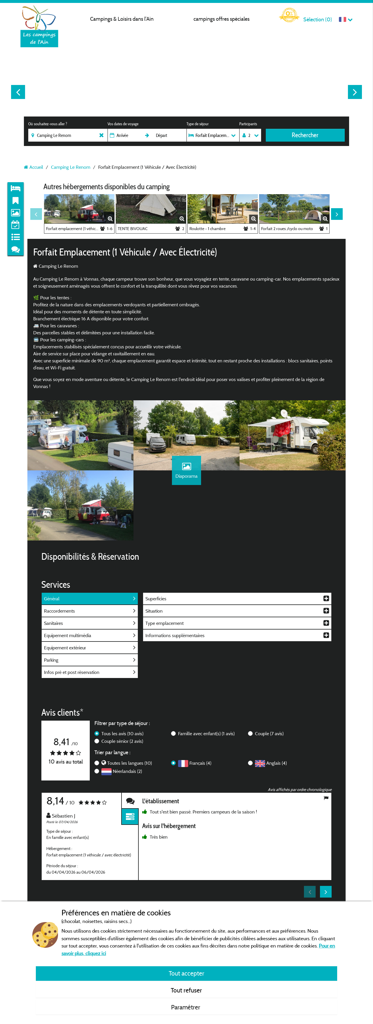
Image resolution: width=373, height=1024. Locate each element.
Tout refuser (186, 990)
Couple (269, 733)
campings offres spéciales (221, 18)
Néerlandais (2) (127, 771)
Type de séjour (197, 123)
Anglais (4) (276, 763)
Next (355, 92)
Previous (18, 92)
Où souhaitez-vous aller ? (47, 123)
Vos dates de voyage (123, 123)
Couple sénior (122, 741)
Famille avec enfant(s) (206, 733)
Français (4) (200, 763)
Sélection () (317, 19)
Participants (248, 123)
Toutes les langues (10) (129, 763)
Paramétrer (186, 1007)
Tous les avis (122, 733)
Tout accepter (186, 973)
